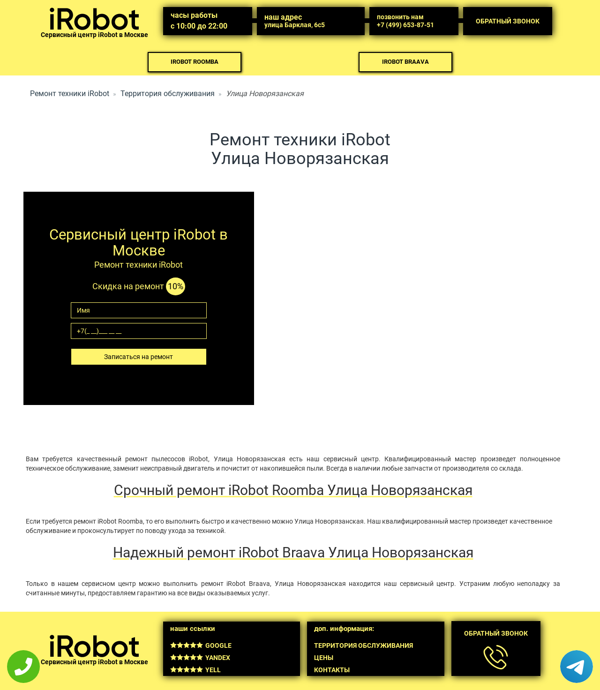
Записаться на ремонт (138, 356)
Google (201, 645)
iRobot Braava (405, 61)
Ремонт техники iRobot (69, 93)
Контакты (332, 670)
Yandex (200, 657)
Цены (323, 657)
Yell (195, 670)
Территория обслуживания (167, 93)
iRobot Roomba (194, 61)
